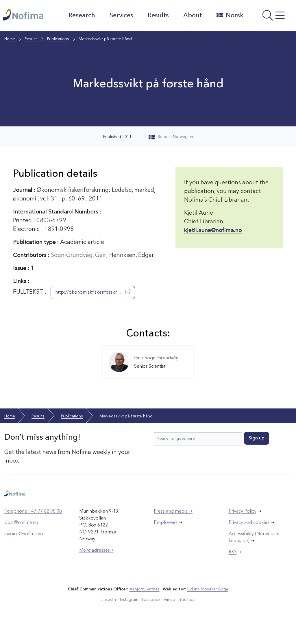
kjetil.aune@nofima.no (213, 230)
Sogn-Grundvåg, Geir (78, 255)
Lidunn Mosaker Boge (207, 589)
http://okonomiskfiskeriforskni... (92, 292)
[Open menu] (271, 17)
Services (121, 15)
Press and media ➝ (173, 511)
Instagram (129, 600)
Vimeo (169, 600)
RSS (233, 552)
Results (158, 15)
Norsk (230, 15)
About (192, 15)
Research (82, 15)
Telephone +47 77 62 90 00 (33, 511)
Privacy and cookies (250, 522)
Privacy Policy (242, 511)
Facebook (151, 600)
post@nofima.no (21, 522)
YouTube (187, 600)
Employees (165, 522)
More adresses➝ (96, 550)
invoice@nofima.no (23, 534)
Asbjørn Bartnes (145, 589)
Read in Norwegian (171, 137)
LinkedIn (108, 600)
